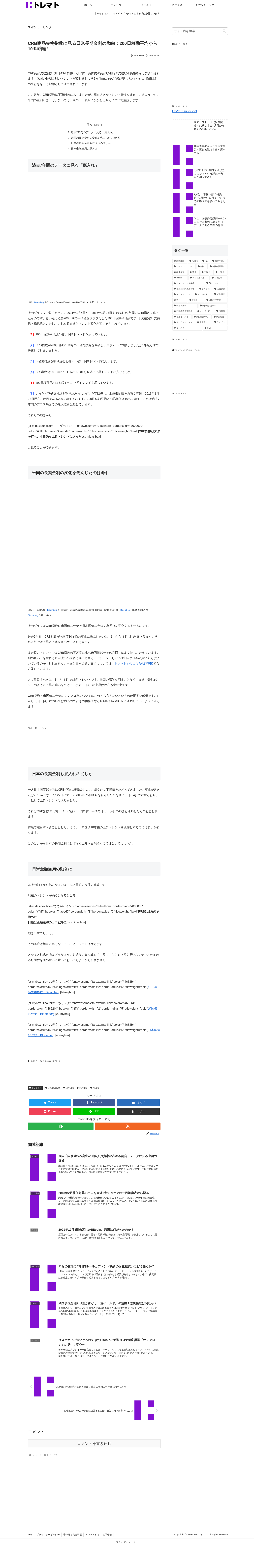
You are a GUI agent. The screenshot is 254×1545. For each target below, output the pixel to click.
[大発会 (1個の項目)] (196, 300)
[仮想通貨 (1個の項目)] (220, 289)
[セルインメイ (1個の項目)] (182, 316)
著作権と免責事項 (72, 1534)
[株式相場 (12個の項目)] (179, 261)
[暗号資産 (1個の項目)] (205, 289)
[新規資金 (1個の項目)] (219, 316)
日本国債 (68, 1088)
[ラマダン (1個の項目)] (220, 322)
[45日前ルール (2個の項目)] (199, 277)
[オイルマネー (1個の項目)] (203, 294)
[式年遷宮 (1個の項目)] (220, 294)
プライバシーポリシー (48, 1534)
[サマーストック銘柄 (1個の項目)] (188, 283)
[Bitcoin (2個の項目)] (180, 277)
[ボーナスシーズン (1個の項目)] (183, 322)
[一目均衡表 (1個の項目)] (185, 305)
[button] (138, 1111)
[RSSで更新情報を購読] (127, 1126)
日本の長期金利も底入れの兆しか (91, 143)
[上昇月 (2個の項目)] (220, 272)
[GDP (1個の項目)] (215, 328)
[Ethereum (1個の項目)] (216, 283)
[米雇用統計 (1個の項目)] (204, 322)
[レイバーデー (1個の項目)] (205, 311)
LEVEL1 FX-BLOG (184, 111)
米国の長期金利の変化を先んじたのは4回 (95, 137)
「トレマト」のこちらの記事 (132, 663)
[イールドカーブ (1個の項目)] (182, 294)
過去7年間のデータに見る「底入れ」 (93, 132)
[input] (200, 31)
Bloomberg (39, 302)
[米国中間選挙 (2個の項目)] (217, 266)
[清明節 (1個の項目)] (221, 311)
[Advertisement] (88, 743)
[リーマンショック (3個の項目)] (184, 266)
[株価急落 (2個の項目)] (180, 272)
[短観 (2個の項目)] (202, 266)
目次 (89, 124)
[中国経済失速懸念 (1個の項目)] (183, 311)
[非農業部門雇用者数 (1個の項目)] (184, 289)
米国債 (94, 1088)
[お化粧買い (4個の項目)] (219, 261)
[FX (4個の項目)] (205, 261)
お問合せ (107, 1534)
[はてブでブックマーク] (138, 1102)
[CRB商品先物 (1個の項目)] (216, 300)
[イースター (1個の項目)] (187, 328)
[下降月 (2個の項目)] (207, 272)
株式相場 (82, 1088)
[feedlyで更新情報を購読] (61, 1126)
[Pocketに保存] (50, 1111)
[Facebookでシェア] (94, 1102)
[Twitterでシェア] (50, 1102)
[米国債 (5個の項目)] (194, 261)
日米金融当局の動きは (84, 148)
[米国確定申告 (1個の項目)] (202, 316)
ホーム (29, 1534)
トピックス (35, 1088)
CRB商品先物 (52, 1088)
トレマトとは (92, 1534)
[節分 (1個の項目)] (179, 300)
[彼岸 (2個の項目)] (194, 272)
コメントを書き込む (94, 1444)
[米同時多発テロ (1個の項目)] (212, 305)
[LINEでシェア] (94, 1111)
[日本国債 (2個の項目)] (218, 277)
